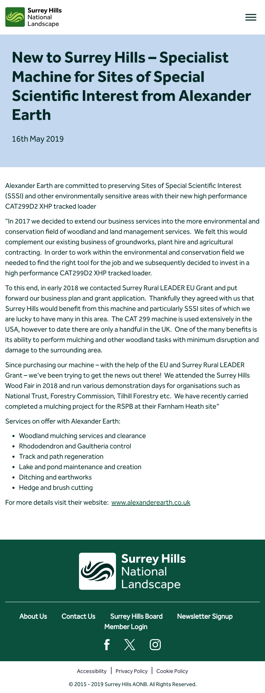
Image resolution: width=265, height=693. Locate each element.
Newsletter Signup (205, 616)
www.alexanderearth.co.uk (150, 502)
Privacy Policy (132, 671)
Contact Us (78, 616)
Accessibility (92, 671)
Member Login (125, 627)
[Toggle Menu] (250, 17)
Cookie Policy (172, 671)
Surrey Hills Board (136, 616)
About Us (33, 616)
